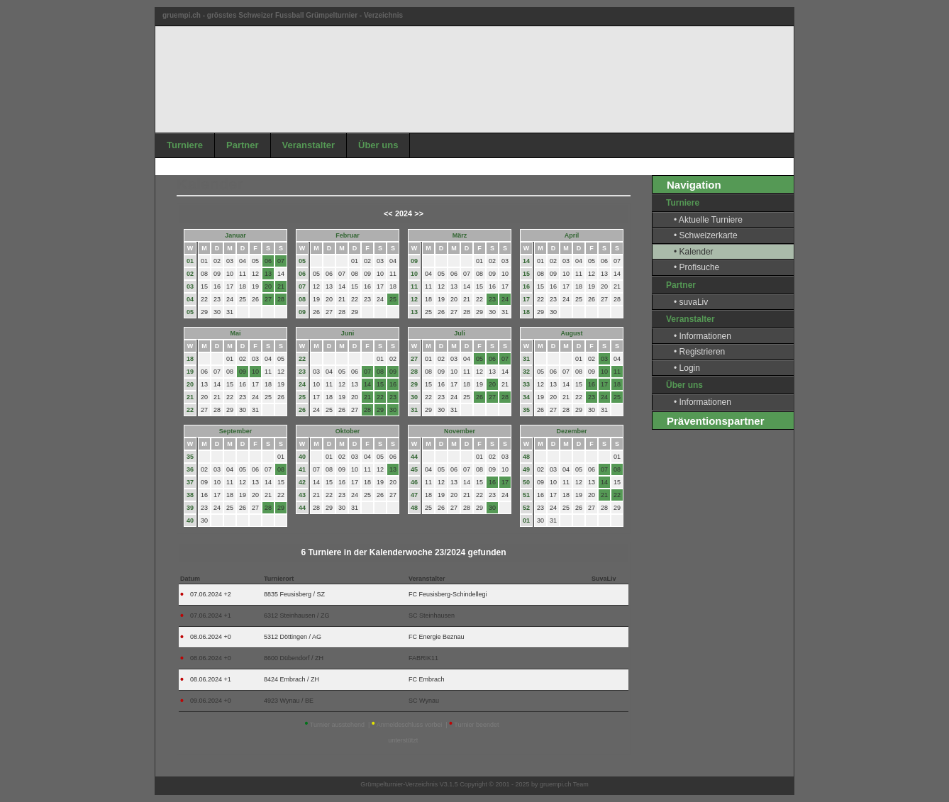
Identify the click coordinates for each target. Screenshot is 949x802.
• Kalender (694, 252)
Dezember (571, 431)
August (572, 333)
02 (190, 273)
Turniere (185, 145)
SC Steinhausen (432, 615)
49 (526, 469)
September (235, 431)
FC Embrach (427, 679)
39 (190, 507)
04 (190, 299)
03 (190, 286)
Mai (235, 333)
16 (526, 286)
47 (414, 495)
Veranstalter (308, 145)
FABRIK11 (423, 658)
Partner (242, 145)
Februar (347, 235)
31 (414, 409)
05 (190, 312)
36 (190, 469)
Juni (348, 333)
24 (302, 384)
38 (190, 495)
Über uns (378, 145)
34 (526, 397)
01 (190, 260)
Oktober (347, 431)
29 (414, 384)
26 (302, 409)
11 (414, 286)
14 (526, 260)
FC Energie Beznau (437, 636)
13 (414, 312)
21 (190, 397)
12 (414, 299)
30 (414, 397)
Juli (459, 333)
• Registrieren (699, 352)
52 (526, 507)
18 (526, 312)
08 (302, 299)
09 (302, 312)
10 (414, 273)
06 (302, 273)
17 (526, 299)
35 (526, 409)
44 (302, 507)
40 (190, 520)
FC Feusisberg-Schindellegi (448, 594)
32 (526, 371)
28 (414, 371)
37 (190, 482)
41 (302, 469)
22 (190, 409)
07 (302, 286)
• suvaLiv (691, 302)
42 (302, 482)
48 (414, 507)
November (459, 431)
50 (526, 482)
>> (418, 213)
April (572, 235)
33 (526, 384)
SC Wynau (424, 700)
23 (302, 371)
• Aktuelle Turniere (708, 220)
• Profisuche (696, 267)
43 (302, 495)
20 (190, 384)
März (460, 235)
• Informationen (702, 336)
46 (414, 482)
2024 (403, 213)
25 (302, 397)
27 (414, 358)
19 (190, 371)
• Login (687, 368)
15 (526, 273)
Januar (235, 235)
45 (414, 469)
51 (526, 495)
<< (388, 213)
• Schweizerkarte (706, 235)
